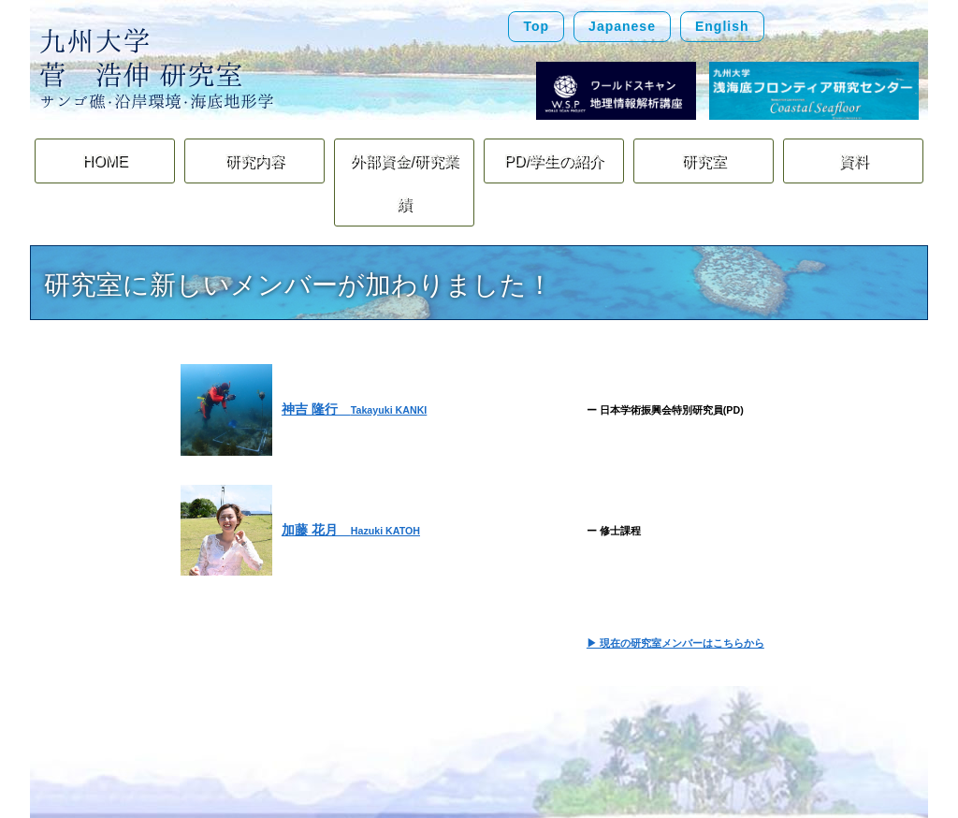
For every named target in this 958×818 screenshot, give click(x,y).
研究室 (703, 160)
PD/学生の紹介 (554, 160)
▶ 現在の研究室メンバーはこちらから (675, 598)
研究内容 (254, 160)
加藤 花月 (351, 483)
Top (536, 26)
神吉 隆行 (354, 364)
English (722, 26)
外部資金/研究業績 (404, 160)
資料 (853, 160)
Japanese (622, 26)
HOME (104, 160)
